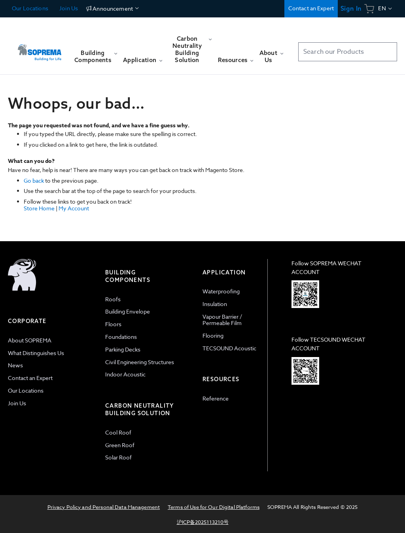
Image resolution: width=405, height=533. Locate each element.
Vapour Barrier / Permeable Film (222, 320)
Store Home (39, 208)
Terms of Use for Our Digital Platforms (213, 506)
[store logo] (39, 49)
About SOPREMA (29, 340)
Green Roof (119, 445)
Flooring (212, 335)
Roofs (113, 299)
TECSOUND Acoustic (229, 348)
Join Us (68, 8)
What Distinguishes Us (36, 353)
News (15, 365)
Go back (34, 180)
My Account (74, 208)
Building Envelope (127, 311)
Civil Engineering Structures (139, 362)
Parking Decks (122, 349)
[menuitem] (95, 60)
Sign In (351, 8)
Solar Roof (118, 457)
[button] (385, 8)
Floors (113, 324)
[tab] (52, 365)
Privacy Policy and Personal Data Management (103, 506)
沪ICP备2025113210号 (203, 521)
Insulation (214, 304)
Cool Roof (118, 432)
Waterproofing (221, 291)
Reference (215, 398)
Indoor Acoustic (125, 374)
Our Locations (30, 8)
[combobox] (347, 51)
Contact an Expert (311, 8)
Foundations (121, 336)
